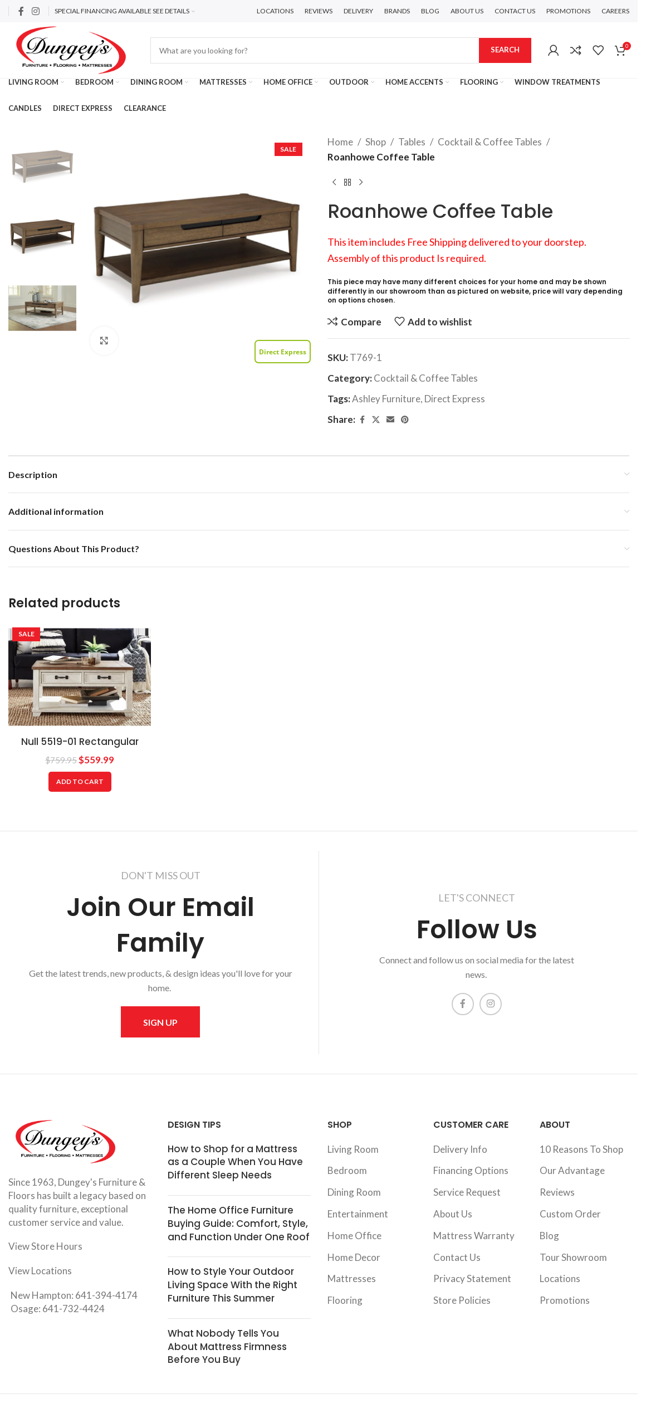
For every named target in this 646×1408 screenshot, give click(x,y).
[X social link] (376, 419)
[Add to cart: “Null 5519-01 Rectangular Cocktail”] (79, 782)
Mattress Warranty (474, 1235)
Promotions (565, 1300)
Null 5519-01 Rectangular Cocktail (80, 748)
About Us (452, 1214)
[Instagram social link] (35, 11)
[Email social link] (390, 419)
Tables (411, 142)
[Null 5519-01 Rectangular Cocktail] (79, 676)
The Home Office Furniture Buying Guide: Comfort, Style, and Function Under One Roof (239, 1224)
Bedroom (347, 1170)
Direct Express (454, 399)
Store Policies (462, 1300)
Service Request (467, 1192)
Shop (375, 142)
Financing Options (470, 1170)
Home (340, 142)
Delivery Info (460, 1149)
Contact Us (457, 1257)
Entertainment (357, 1214)
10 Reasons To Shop (581, 1149)
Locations (560, 1278)
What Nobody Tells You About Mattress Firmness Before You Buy (227, 1347)
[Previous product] (334, 182)
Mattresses (351, 1278)
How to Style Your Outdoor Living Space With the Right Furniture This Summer (232, 1285)
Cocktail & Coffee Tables (490, 142)
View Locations (40, 1271)
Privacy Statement (472, 1278)
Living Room (353, 1149)
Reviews (557, 1192)
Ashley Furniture (386, 399)
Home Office (354, 1235)
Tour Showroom (573, 1257)
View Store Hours (45, 1246)
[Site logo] (71, 49)
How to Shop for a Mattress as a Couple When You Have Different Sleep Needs (235, 1162)
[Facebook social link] (21, 11)
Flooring (345, 1300)
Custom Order (570, 1214)
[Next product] (361, 182)
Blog (549, 1235)
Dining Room (354, 1192)
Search (505, 49)
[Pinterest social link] (405, 419)
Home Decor (353, 1257)
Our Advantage (572, 1170)
